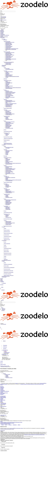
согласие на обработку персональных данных (16, 428)
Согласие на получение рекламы (5, 423)
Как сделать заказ (3, 396)
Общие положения (3, 397)
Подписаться (2, 381)
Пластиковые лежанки (9, 377)
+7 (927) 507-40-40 (3, 16)
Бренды (1, 401)
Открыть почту (2, 430)
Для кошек (2, 388)
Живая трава (2, 387)
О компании (4, 283)
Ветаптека (1, 386)
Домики (7, 375)
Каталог (1, 384)
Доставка (1, 398)
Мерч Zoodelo (2, 393)
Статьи (1, 400)
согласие (16, 383)
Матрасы (7, 376)
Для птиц (1, 389)
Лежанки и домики (7, 374)
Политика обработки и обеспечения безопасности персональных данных (11, 422)
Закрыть (2, 431)
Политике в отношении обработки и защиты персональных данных (34, 434)
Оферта (1, 421)
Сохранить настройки (4, 450)
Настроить (11, 440)
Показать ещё (3, 439)
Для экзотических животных (4, 391)
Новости (1, 399)
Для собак (4, 373)
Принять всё (2, 440)
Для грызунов (2, 390)
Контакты (1, 394)
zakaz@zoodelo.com (3, 406)
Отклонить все (7, 440)
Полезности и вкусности (4, 392)
